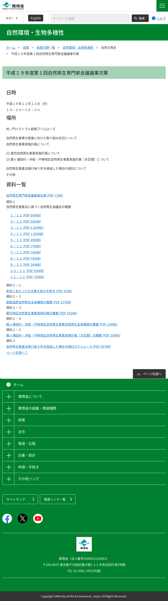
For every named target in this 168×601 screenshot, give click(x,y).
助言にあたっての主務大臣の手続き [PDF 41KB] (39, 291)
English (35, 18)
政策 (26, 47)
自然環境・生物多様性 (78, 47)
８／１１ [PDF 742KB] (25, 258)
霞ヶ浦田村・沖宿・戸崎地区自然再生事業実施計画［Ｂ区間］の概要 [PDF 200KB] (63, 335)
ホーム (10, 47)
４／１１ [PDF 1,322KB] (26, 233)
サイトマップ (15, 499)
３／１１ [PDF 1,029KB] (26, 227)
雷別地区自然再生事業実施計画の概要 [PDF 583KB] (41, 313)
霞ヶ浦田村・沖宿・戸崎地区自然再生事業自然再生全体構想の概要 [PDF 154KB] (61, 324)
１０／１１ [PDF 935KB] (27, 270)
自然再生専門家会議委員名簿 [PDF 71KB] (34, 195)
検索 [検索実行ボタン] (142, 18)
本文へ (10, 18)
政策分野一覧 (46, 47)
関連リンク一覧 (55, 499)
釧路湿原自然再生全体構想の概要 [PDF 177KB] (38, 302)
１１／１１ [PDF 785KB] (27, 276)
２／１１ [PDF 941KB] (25, 221)
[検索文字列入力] (90, 18)
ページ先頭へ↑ (17, 352)
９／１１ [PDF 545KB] (25, 264)
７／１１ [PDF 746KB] (25, 252)
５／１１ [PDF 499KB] (25, 239)
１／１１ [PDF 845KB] (25, 215)
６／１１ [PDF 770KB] (25, 246)
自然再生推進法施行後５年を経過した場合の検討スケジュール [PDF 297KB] (58, 346)
